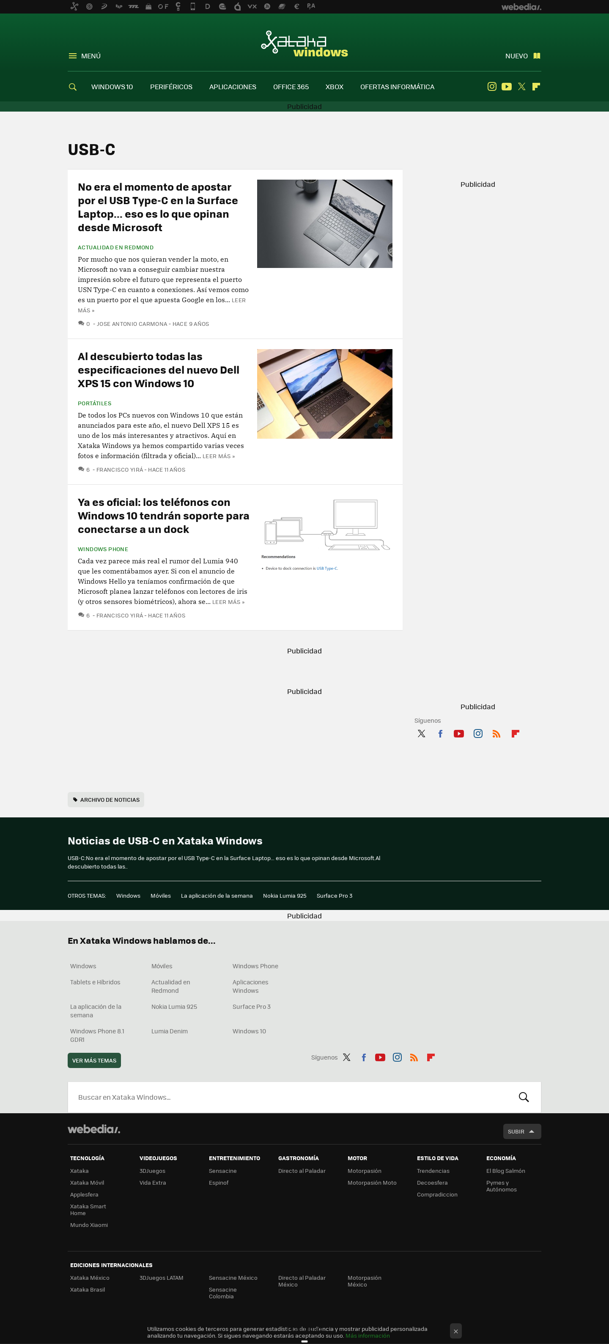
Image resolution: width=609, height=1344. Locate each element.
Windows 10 (249, 1031)
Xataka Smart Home (88, 1209)
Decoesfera (432, 1182)
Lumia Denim (169, 1031)
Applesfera (84, 1194)
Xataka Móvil (87, 1182)
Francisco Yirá (119, 469)
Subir (516, 1131)
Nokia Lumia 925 (285, 895)
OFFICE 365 (291, 86)
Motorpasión (364, 1170)
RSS (496, 732)
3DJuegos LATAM (162, 1277)
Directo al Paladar (302, 1170)
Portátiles (94, 403)
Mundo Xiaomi (89, 1225)
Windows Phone (103, 549)
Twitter (521, 87)
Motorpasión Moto (372, 1182)
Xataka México (90, 1277)
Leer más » (219, 456)
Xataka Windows (304, 43)
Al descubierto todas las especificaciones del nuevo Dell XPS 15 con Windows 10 (158, 369)
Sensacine (223, 1170)
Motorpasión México (364, 1280)
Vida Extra (153, 1182)
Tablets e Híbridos (95, 982)
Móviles (161, 895)
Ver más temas (94, 1060)
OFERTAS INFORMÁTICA (397, 86)
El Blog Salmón (505, 1170)
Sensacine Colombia (223, 1292)
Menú (91, 55)
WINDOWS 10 (112, 86)
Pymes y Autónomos (501, 1185)
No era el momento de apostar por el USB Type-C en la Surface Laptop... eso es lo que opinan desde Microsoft (158, 206)
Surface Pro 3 (334, 895)
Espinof (218, 1182)
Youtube (507, 87)
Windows (128, 895)
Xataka (79, 1170)
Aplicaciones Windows (251, 986)
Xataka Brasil (87, 1289)
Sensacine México (233, 1277)
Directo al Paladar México (302, 1280)
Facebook (440, 732)
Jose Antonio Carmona (132, 324)
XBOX (334, 86)
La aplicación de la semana (217, 895)
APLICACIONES (232, 86)
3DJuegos (152, 1170)
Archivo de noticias (110, 799)
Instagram (492, 87)
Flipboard (536, 87)
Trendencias (433, 1170)
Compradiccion (437, 1194)
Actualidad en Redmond (116, 247)
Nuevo (516, 55)
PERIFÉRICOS (171, 86)
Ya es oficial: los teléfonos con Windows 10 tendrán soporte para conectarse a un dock (164, 515)
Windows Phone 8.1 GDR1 (97, 1035)
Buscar (524, 1097)
